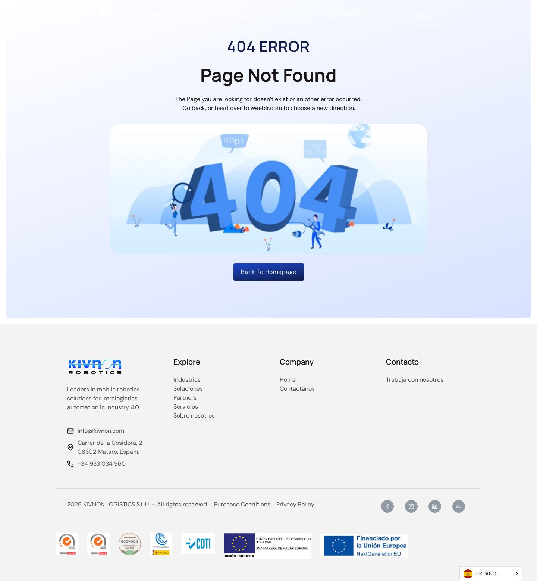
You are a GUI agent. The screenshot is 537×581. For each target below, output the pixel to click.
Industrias (254, 15)
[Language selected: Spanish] (490, 573)
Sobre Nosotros (347, 15)
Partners (299, 15)
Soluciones (201, 15)
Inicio (160, 15)
